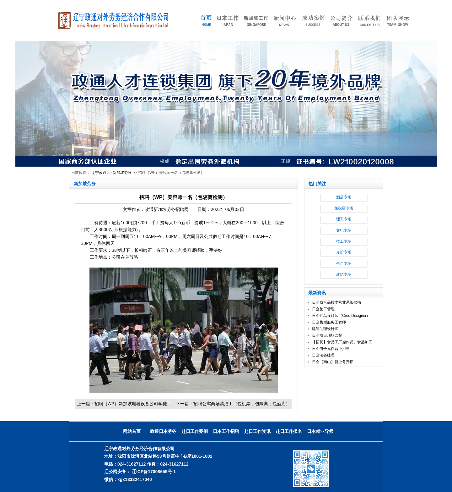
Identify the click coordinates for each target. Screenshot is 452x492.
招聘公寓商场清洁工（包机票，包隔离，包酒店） (241, 403)
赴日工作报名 (289, 431)
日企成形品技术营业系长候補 (336, 302)
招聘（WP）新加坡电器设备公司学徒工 (132, 403)
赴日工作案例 (194, 431)
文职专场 (343, 230)
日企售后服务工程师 (329, 322)
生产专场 (343, 263)
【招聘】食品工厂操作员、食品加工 (342, 342)
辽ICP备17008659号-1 (154, 471)
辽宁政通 (98, 172)
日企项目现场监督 (327, 335)
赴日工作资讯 (257, 431)
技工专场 (343, 241)
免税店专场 (343, 208)
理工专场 (343, 219)
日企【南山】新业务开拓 (332, 362)
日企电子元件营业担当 (331, 348)
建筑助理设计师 (325, 329)
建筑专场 (343, 274)
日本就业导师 (320, 431)
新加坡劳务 (122, 172)
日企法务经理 (323, 355)
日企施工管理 (323, 309)
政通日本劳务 (163, 431)
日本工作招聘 (226, 431)
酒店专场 (343, 197)
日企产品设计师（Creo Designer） (341, 315)
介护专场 (343, 252)
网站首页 (132, 431)
